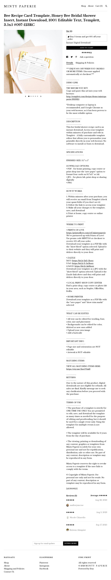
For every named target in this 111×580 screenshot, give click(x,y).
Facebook (44, 569)
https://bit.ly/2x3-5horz (82, 261)
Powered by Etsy (86, 569)
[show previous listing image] (25, 96)
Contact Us (9, 572)
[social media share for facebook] (67, 57)
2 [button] (31, 96)
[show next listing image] (40, 96)
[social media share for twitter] (72, 57)
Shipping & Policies (85, 63)
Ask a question (87, 57)
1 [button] (28, 96)
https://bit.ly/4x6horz (84, 266)
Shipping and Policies (14, 569)
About (91, 6)
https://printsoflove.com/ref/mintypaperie (86, 233)
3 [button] (33, 96)
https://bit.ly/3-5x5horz (82, 263)
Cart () (99, 6)
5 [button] (37, 96)
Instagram (44, 566)
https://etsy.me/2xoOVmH (78, 369)
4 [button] (35, 96)
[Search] (106, 6)
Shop (83, 6)
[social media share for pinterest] (76, 57)
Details (69, 63)
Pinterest (44, 563)
